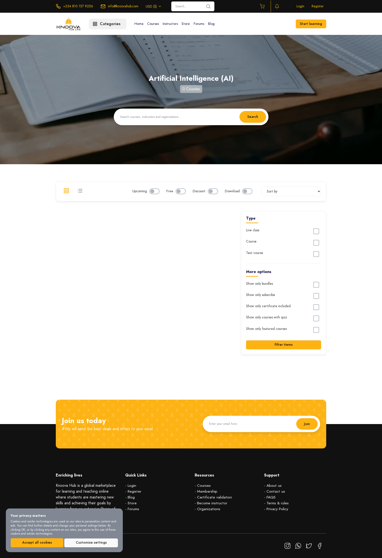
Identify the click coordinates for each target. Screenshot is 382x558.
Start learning (311, 23)
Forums (204, 23)
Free (169, 191)
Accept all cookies (37, 542)
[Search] (192, 6)
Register (318, 6)
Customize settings (91, 542)
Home (139, 23)
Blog (217, 23)
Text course (254, 253)
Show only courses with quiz (266, 317)
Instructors (173, 23)
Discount (199, 191)
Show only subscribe (260, 295)
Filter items (284, 344)
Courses (155, 23)
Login (300, 6)
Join (307, 423)
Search (252, 116)
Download (232, 191)
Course (251, 241)
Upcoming (139, 191)
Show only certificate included (268, 306)
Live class (252, 230)
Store (189, 23)
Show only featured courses (266, 329)
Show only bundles (259, 284)
